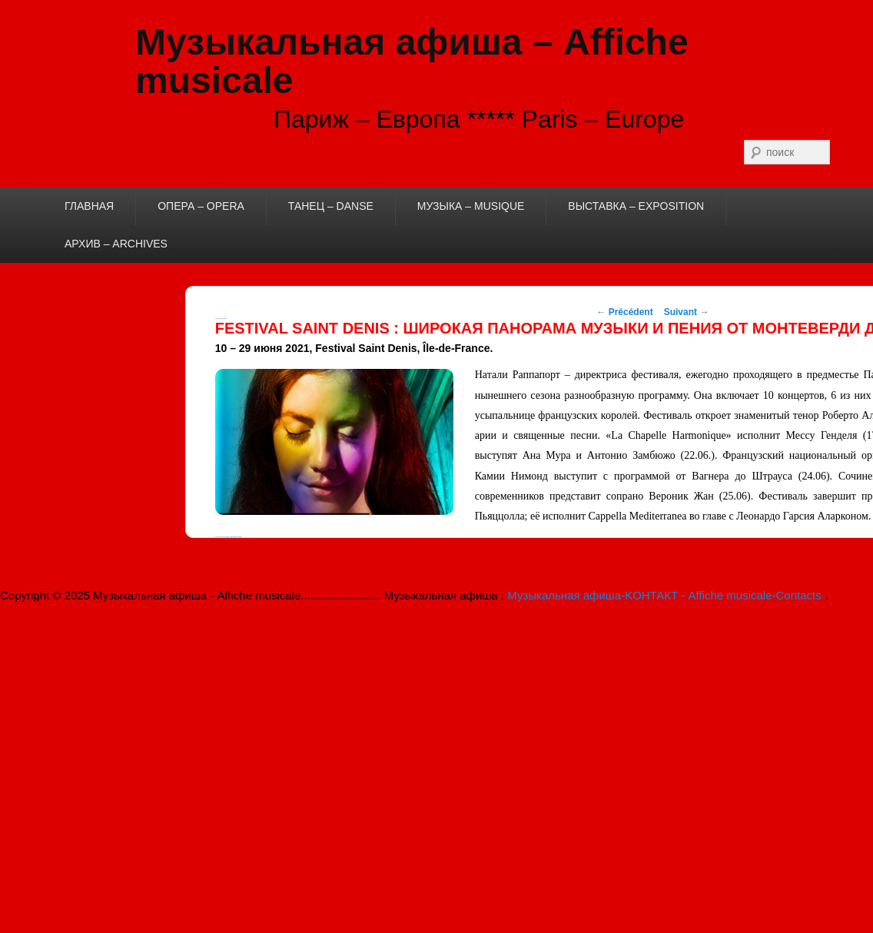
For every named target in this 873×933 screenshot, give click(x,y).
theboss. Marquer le (234, 536)
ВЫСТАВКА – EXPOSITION (636, 206)
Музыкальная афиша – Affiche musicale (412, 61)
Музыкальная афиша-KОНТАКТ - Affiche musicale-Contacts (666, 595)
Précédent (624, 312)
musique (227, 536)
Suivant (686, 312)
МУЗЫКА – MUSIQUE (471, 206)
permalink (240, 536)
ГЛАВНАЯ (89, 206)
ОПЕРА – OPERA (201, 206)
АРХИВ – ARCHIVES (116, 243)
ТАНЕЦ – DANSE (330, 206)
